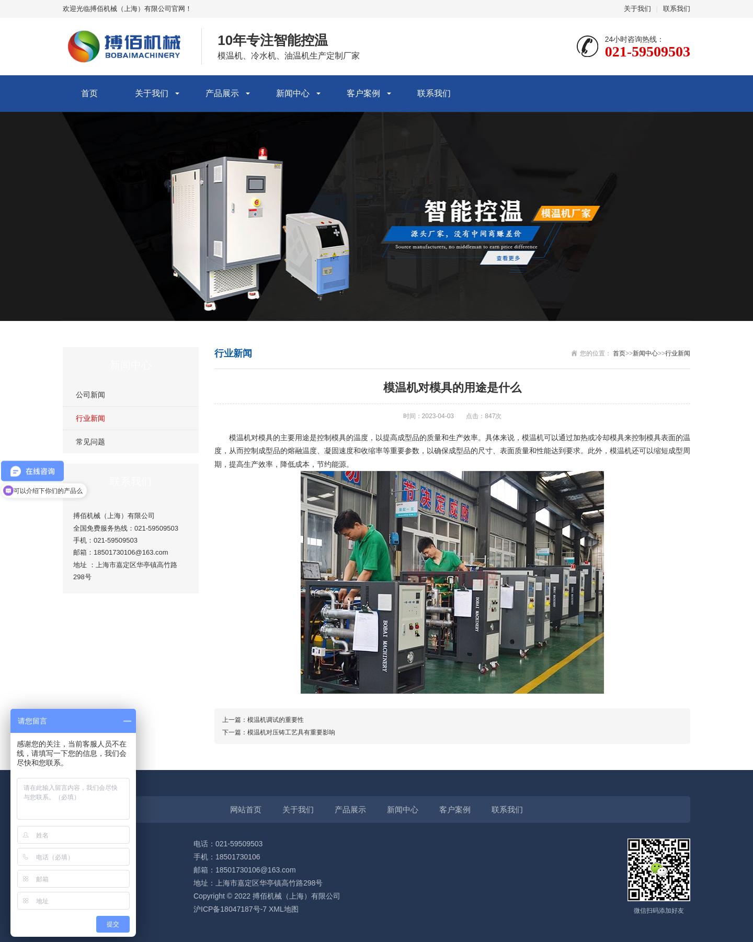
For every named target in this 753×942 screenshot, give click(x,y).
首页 (89, 93)
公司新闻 (90, 394)
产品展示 (222, 93)
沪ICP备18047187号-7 (230, 909)
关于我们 (637, 9)
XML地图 (284, 909)
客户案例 (363, 93)
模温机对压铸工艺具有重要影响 (291, 732)
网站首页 (245, 809)
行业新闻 (90, 418)
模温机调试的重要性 (275, 719)
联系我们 (676, 9)
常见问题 (90, 442)
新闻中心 (293, 93)
